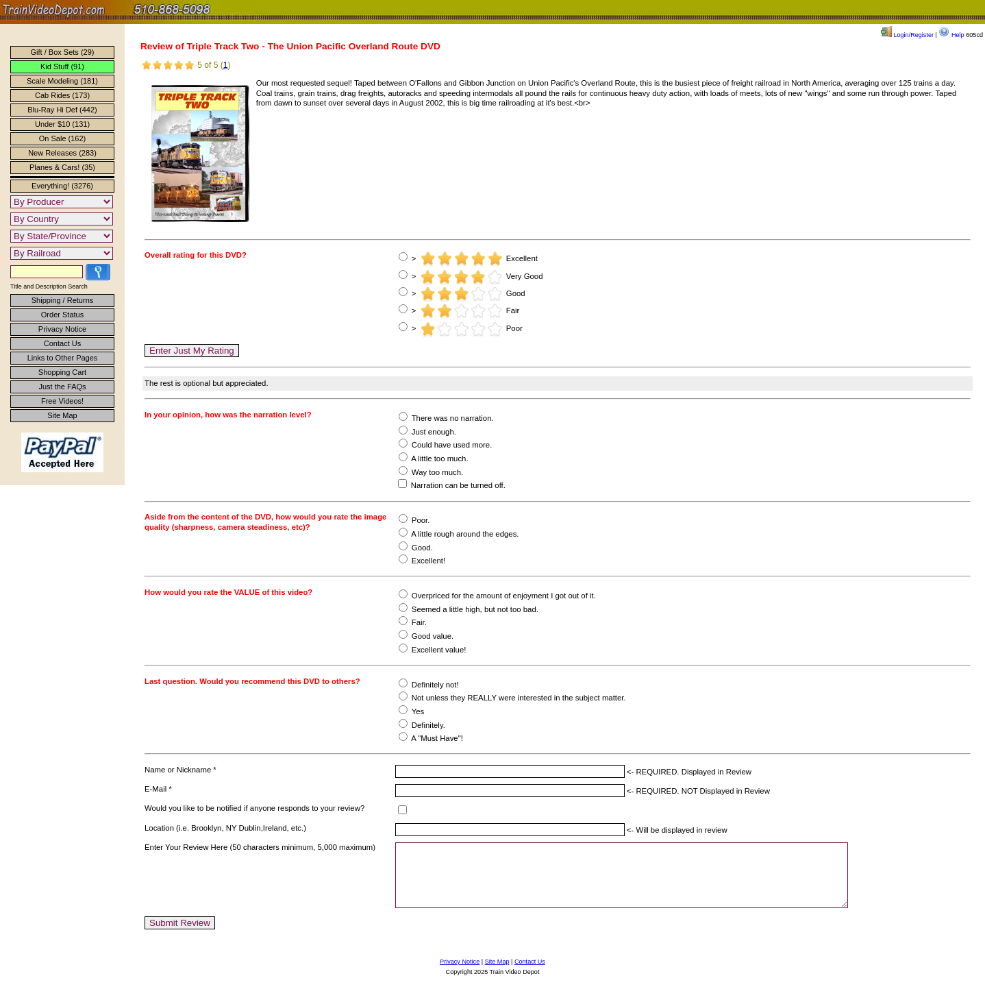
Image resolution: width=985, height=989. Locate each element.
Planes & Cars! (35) (62, 167)
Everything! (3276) (62, 186)
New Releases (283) (62, 153)
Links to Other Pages (62, 358)
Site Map (62, 415)
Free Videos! (62, 401)
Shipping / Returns (63, 300)
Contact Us (62, 343)
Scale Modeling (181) (62, 81)
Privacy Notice (62, 329)
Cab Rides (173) (62, 95)
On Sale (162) (62, 138)
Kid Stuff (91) (62, 66)
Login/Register (907, 35)
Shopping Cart (62, 372)
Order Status (62, 314)
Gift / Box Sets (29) (63, 52)
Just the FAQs (62, 386)
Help (951, 35)
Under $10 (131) (62, 124)
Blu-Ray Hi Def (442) (62, 110)
